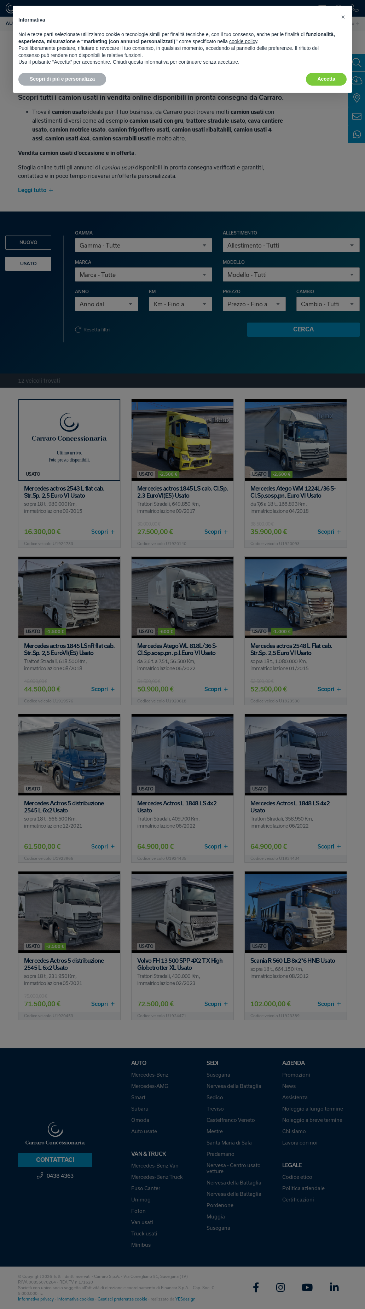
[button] (343, 17)
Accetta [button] (326, 79)
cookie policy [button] (243, 41)
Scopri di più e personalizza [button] (62, 79)
